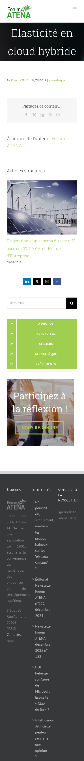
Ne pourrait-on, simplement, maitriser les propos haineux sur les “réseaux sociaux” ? (42, 535)
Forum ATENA (19, 80)
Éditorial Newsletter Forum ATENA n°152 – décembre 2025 (42, 597)
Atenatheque (57, 80)
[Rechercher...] (36, 303)
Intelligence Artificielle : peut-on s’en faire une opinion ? (42, 738)
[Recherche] (71, 303)
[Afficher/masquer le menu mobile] (75, 8)
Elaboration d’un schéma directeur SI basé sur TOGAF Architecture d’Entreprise (41, 248)
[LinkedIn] (27, 281)
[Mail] (47, 281)
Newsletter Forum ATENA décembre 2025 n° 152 (42, 641)
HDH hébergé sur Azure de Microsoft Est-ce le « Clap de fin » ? (42, 688)
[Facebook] (57, 281)
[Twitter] (37, 281)
